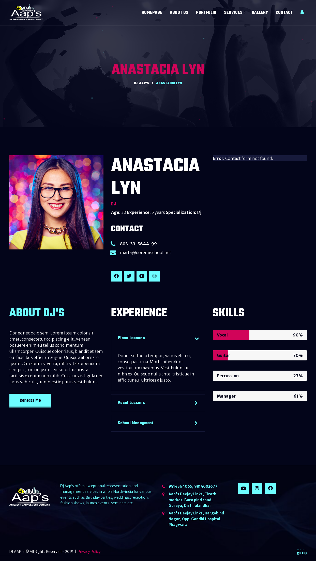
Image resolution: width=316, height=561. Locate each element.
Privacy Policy (89, 551)
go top (302, 552)
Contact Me (30, 400)
